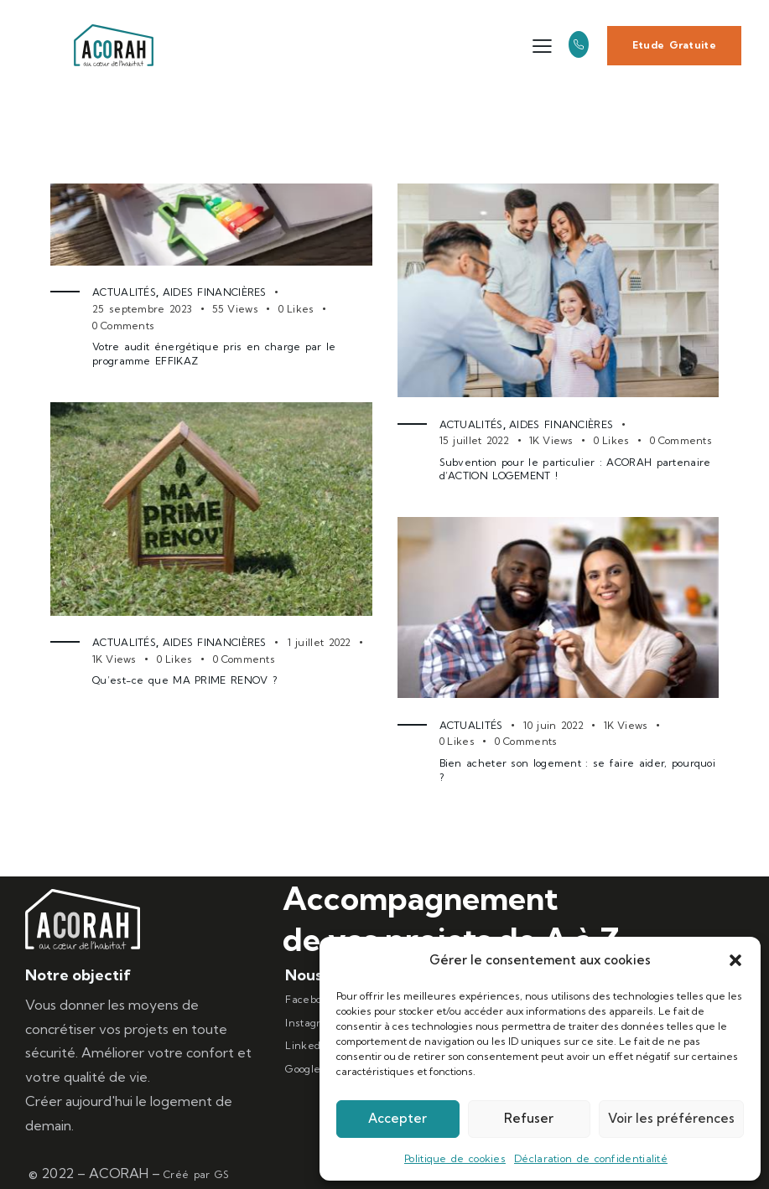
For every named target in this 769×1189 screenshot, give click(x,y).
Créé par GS (196, 1174)
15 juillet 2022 (474, 440)
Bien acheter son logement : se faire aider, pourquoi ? (577, 770)
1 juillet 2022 (319, 642)
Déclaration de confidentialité (591, 1158)
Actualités (124, 292)
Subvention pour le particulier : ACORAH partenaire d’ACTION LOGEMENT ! (575, 469)
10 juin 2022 (553, 725)
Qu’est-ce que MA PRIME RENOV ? (184, 680)
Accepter (397, 1118)
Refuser (528, 1118)
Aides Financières (215, 292)
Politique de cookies (455, 1158)
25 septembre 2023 (142, 308)
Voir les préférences (671, 1118)
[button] (735, 960)
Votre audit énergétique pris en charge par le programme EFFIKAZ (214, 353)
